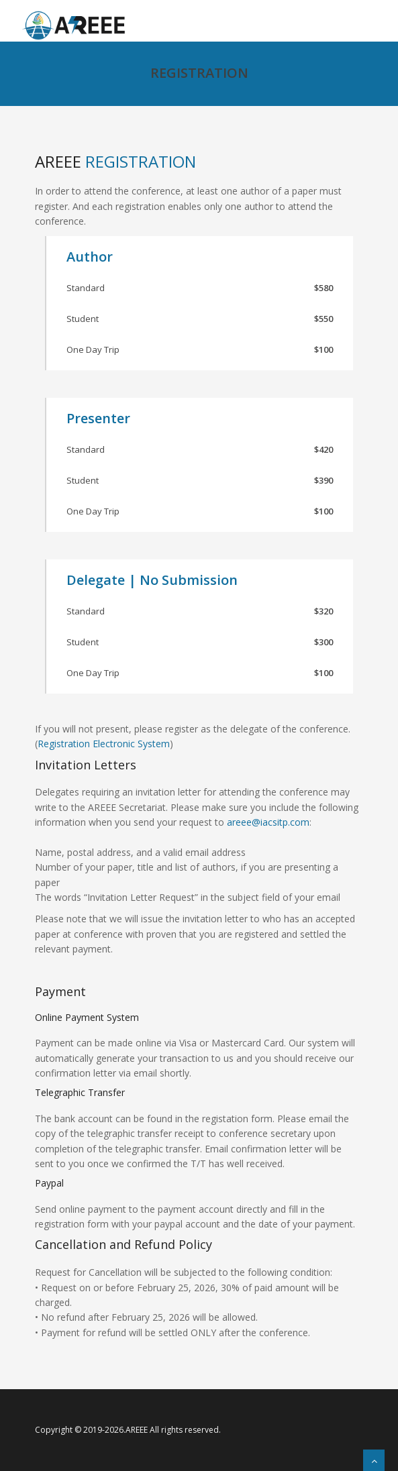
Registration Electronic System (104, 743)
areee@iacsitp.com (268, 822)
